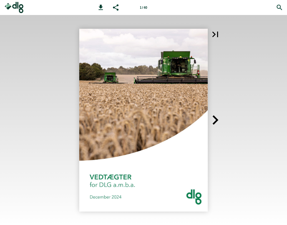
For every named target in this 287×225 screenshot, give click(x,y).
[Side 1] (143, 7)
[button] (100, 7)
